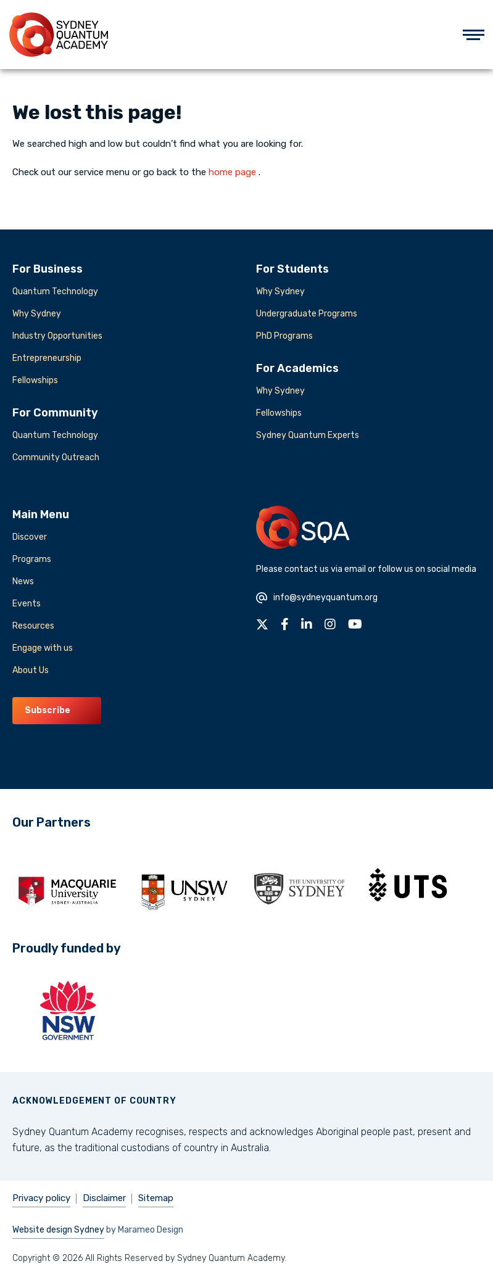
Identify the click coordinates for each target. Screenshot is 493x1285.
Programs (31, 559)
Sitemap (155, 1198)
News (23, 581)
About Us (30, 670)
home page (232, 172)
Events (26, 603)
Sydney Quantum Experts (307, 435)
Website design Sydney (58, 1230)
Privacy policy (41, 1198)
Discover (29, 537)
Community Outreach (55, 457)
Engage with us (42, 648)
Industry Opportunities (57, 336)
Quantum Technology (55, 291)
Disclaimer (104, 1198)
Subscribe (47, 710)
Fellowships (35, 380)
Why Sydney (36, 313)
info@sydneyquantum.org (317, 597)
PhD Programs (284, 336)
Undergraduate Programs (306, 313)
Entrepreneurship (46, 358)
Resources (33, 626)
